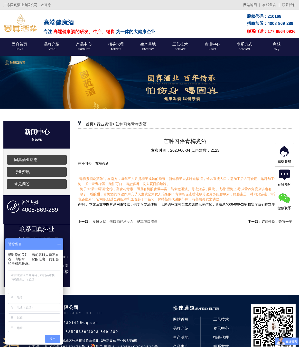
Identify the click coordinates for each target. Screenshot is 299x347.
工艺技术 (221, 319)
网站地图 (250, 5)
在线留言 (269, 5)
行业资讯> (105, 124)
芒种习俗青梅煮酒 (131, 124)
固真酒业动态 (25, 160)
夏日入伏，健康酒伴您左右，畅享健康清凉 (125, 222)
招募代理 (221, 337)
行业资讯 (22, 172)
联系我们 (289, 5)
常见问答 (22, 184)
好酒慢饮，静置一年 (277, 222)
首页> (91, 124)
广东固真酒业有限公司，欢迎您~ (28, 5)
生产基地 (180, 337)
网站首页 (180, 319)
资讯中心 (221, 328)
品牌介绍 (180, 328)
